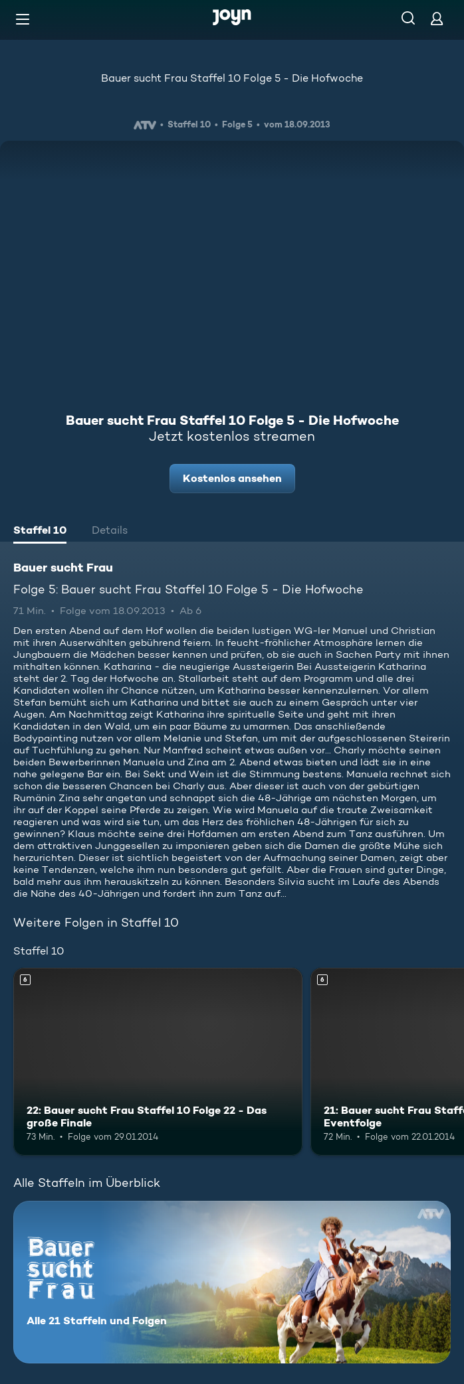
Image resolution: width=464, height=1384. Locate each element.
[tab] (40, 532)
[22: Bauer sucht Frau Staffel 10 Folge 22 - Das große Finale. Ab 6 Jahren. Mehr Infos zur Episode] (157, 1062)
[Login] (436, 18)
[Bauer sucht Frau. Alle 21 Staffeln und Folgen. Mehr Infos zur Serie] (232, 1282)
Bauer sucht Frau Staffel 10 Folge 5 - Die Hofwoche (232, 78)
